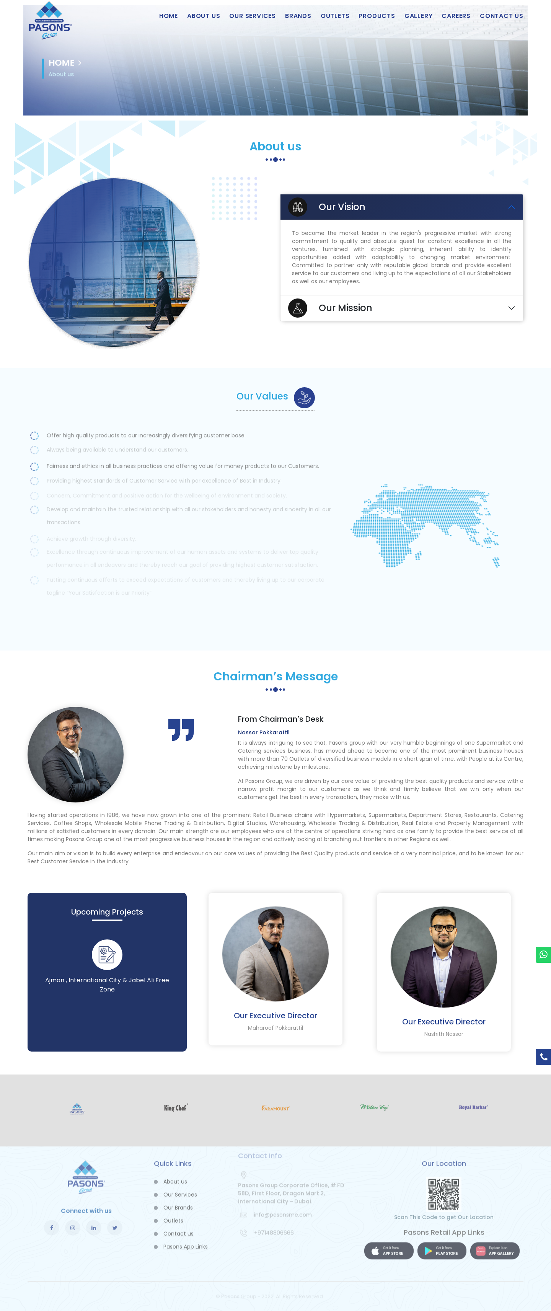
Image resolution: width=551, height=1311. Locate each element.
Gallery (418, 15)
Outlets (335, 15)
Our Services (252, 15)
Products (377, 15)
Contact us (501, 15)
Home (168, 15)
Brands (298, 15)
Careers (456, 15)
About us (203, 15)
